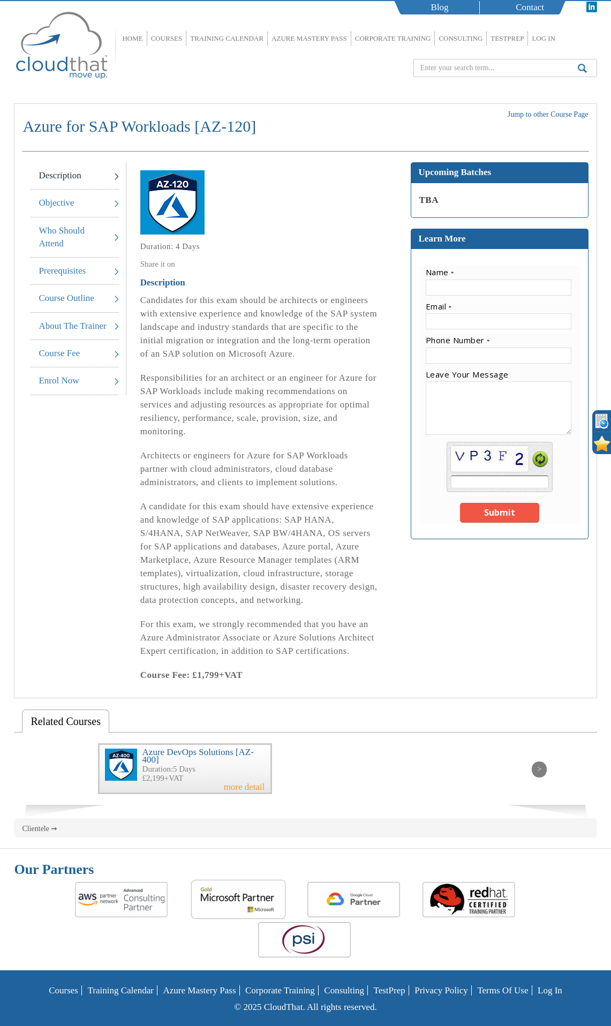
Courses (167, 38)
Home (132, 38)
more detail (244, 787)
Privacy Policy (441, 990)
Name (440, 272)
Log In (543, 38)
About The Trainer (72, 326)
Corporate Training (393, 38)
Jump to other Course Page (548, 114)
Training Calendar (226, 38)
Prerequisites (62, 271)
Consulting (460, 38)
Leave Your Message (467, 374)
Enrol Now (59, 380)
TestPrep (507, 38)
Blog (440, 7)
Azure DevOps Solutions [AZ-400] (198, 756)
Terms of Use (502, 990)
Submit (499, 512)
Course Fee (59, 353)
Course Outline (66, 298)
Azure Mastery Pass (309, 38)
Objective (56, 203)
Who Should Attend (61, 236)
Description (60, 175)
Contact (530, 7)
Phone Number (458, 340)
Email (439, 306)
